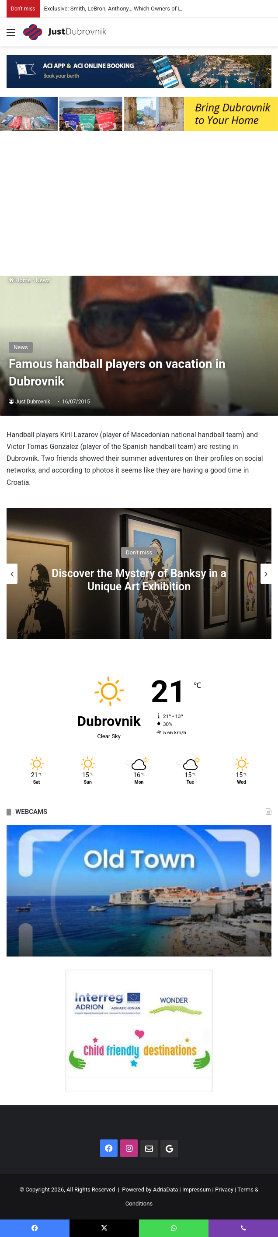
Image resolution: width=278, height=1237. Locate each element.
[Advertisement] (139, 205)
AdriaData (165, 1189)
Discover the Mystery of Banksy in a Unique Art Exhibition (139, 579)
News (43, 280)
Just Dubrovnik (32, 402)
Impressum (196, 1189)
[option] (139, 573)
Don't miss (139, 552)
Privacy (224, 1189)
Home (20, 280)
